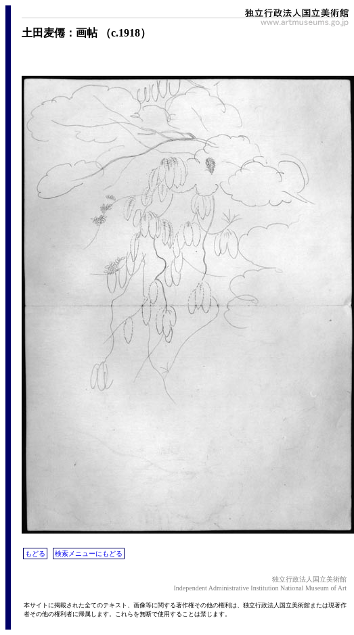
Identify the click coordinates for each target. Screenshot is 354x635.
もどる (35, 553)
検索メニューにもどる (89, 553)
